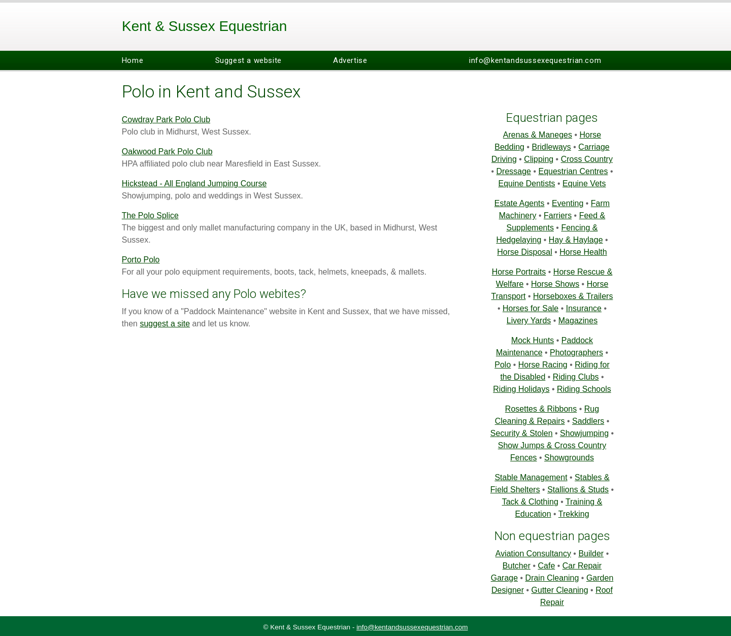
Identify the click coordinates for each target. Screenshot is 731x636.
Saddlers (588, 421)
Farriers (558, 215)
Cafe (546, 565)
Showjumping (584, 433)
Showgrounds (569, 457)
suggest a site (165, 323)
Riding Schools (584, 389)
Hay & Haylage (576, 240)
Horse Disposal (524, 252)
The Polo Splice (150, 215)
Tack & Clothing (530, 501)
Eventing (567, 203)
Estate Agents (519, 203)
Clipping (538, 159)
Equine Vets (584, 183)
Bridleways (551, 147)
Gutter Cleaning (559, 590)
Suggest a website (248, 60)
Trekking (573, 514)
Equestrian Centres (573, 171)
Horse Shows (555, 284)
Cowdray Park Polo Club (166, 119)
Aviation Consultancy (533, 553)
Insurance (584, 308)
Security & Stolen (521, 433)
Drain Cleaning (552, 578)
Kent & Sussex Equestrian (204, 26)
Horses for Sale (530, 308)
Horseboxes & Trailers (573, 296)
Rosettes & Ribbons (541, 409)
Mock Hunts (532, 340)
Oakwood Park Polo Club (167, 151)
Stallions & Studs (578, 489)
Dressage (513, 171)
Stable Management (530, 477)
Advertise (350, 60)
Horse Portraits (519, 271)
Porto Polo (141, 259)
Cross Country (587, 159)
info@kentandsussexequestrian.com (535, 60)
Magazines (577, 320)
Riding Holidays (521, 389)
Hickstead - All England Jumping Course (194, 183)
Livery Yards (529, 320)
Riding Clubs (576, 377)
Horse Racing (543, 364)
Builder (591, 553)
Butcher (516, 565)
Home (132, 60)
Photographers (576, 352)
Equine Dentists (527, 183)
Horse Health (583, 252)
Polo (502, 364)
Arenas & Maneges (537, 134)
